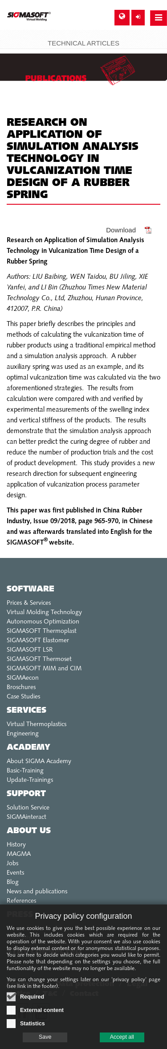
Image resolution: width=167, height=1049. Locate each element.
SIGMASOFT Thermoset (39, 659)
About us (29, 831)
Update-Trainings (30, 780)
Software (30, 589)
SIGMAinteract (26, 817)
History (16, 845)
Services (26, 710)
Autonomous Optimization (43, 622)
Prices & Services (29, 603)
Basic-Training (25, 771)
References (21, 901)
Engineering (23, 734)
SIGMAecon (23, 678)
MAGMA (19, 854)
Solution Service (28, 808)
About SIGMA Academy (39, 761)
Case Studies (23, 697)
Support (26, 794)
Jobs (12, 863)
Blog (13, 882)
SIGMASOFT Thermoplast (42, 631)
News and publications (37, 891)
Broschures (21, 687)
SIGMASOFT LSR (30, 650)
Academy (28, 747)
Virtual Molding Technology (44, 612)
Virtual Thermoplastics (36, 724)
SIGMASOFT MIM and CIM (44, 668)
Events (15, 873)
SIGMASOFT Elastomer (38, 640)
